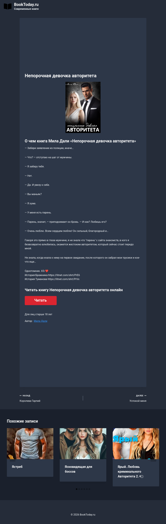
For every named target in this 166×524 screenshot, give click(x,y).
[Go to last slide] (12, 457)
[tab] (76, 489)
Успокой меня (116, 397)
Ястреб (17, 467)
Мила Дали (40, 321)
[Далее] (153, 457)
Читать (40, 300)
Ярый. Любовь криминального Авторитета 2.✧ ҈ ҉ (130, 471)
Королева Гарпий (50, 397)
